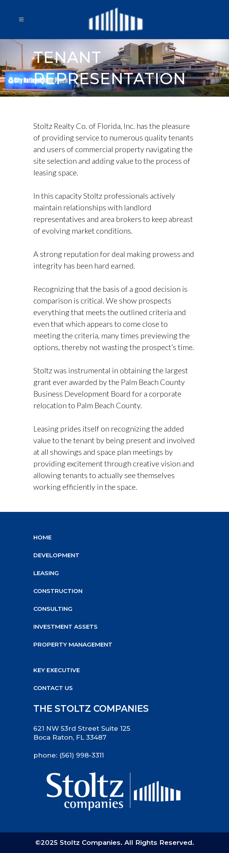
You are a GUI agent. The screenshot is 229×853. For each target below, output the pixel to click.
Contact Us (53, 688)
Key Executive (56, 670)
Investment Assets (65, 626)
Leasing (46, 573)
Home (42, 537)
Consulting (52, 608)
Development (56, 555)
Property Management (72, 644)
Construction (58, 591)
